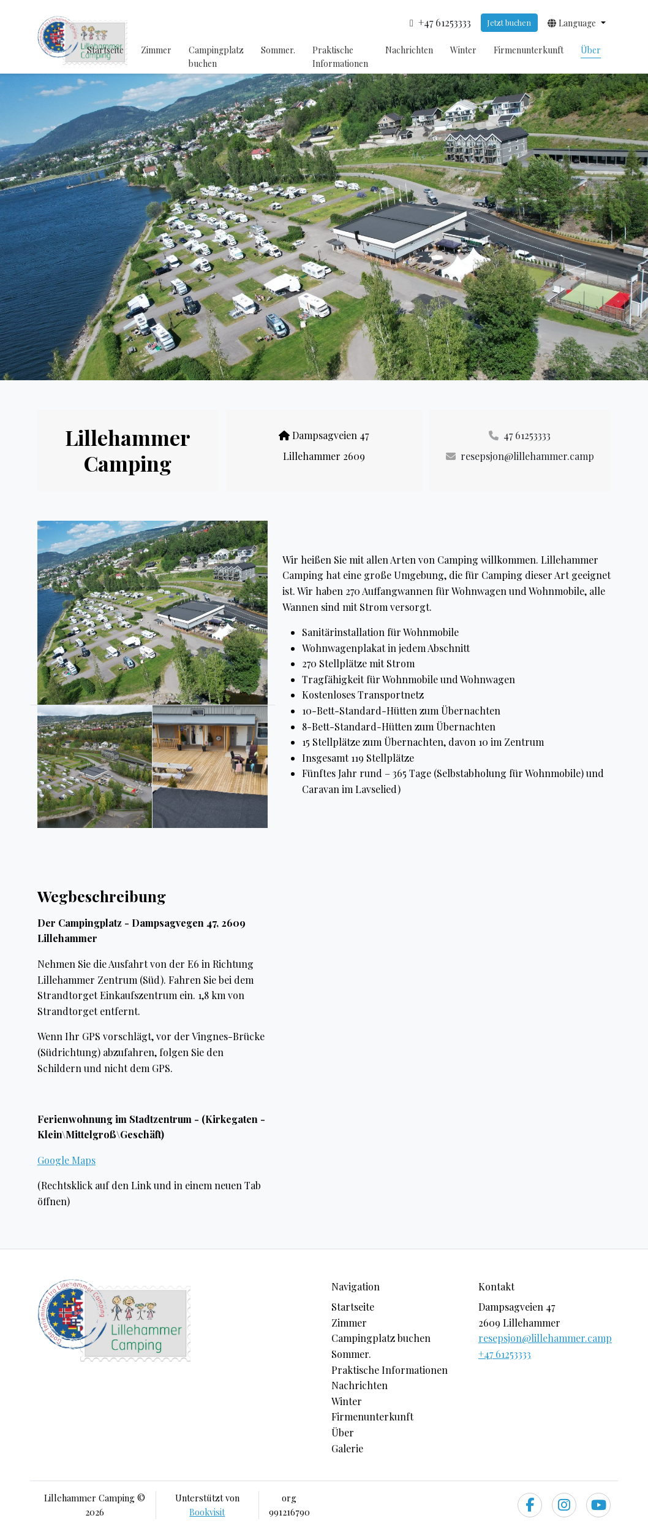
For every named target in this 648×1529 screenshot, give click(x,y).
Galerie (347, 1448)
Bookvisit (207, 1512)
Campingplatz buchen (216, 56)
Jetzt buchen (509, 22)
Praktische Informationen (340, 56)
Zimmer (156, 50)
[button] (577, 23)
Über (591, 50)
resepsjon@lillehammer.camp (545, 1338)
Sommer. (278, 50)
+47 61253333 (504, 1353)
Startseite (105, 50)
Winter (463, 50)
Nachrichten (409, 50)
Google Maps (66, 1160)
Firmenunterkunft (528, 50)
